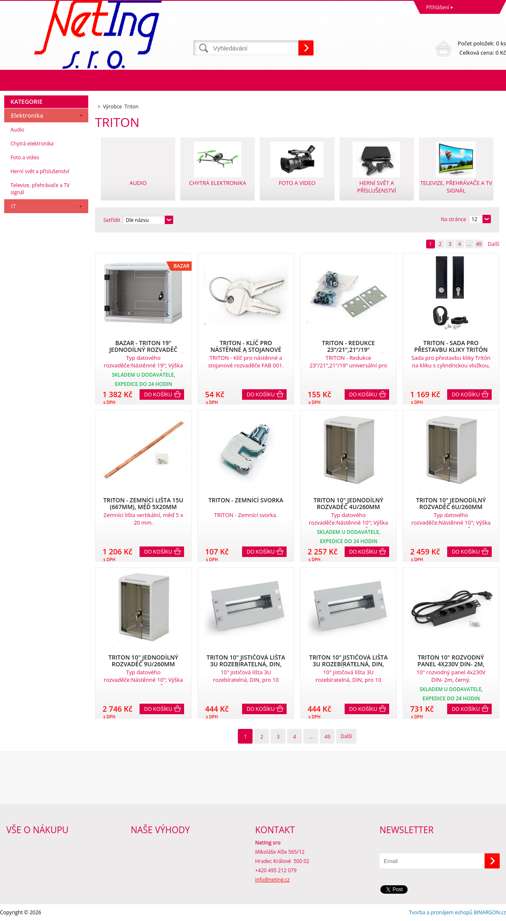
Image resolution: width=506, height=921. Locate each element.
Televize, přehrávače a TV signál (40, 189)
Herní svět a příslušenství (40, 171)
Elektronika (27, 115)
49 (479, 244)
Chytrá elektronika (32, 143)
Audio (17, 129)
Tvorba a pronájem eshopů (440, 912)
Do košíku (158, 395)
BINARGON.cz (490, 912)
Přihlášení (437, 7)
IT (13, 206)
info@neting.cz (272, 879)
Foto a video (25, 157)
